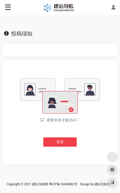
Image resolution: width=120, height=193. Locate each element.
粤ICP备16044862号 (63, 184)
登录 (60, 142)
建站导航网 (103, 184)
